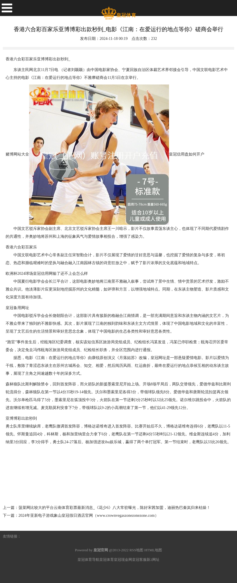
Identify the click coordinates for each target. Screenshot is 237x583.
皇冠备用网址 (17, 308)
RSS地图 (137, 550)
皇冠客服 (139, 559)
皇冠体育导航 (88, 559)
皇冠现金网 (123, 559)
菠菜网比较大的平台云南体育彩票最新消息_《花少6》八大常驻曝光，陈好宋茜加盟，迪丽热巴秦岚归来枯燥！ (114, 508)
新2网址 (153, 559)
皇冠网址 (158, 358)
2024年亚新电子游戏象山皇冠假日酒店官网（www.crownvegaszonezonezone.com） (88, 515)
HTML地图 (153, 550)
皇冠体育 (106, 559)
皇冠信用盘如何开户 (186, 154)
